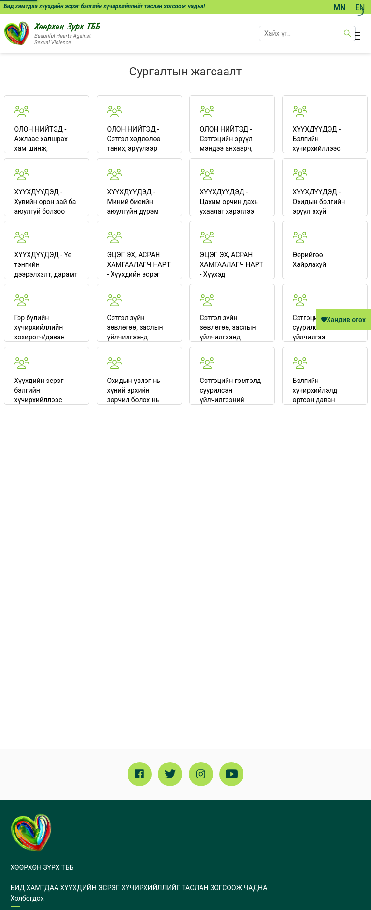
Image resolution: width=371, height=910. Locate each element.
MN (339, 7)
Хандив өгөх (343, 319)
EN (360, 7)
